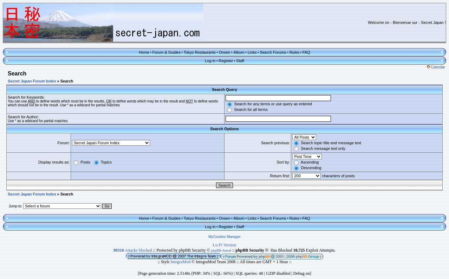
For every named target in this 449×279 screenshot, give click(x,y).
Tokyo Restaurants (200, 52)
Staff (240, 61)
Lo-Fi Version (224, 245)
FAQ (306, 52)
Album (238, 52)
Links (252, 52)
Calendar (436, 67)
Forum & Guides (166, 52)
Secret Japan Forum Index (32, 81)
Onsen (224, 52)
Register (226, 61)
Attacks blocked (132, 250)
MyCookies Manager (224, 237)
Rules (294, 52)
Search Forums (273, 52)
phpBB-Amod (221, 250)
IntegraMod (181, 261)
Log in (210, 61)
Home (144, 52)
